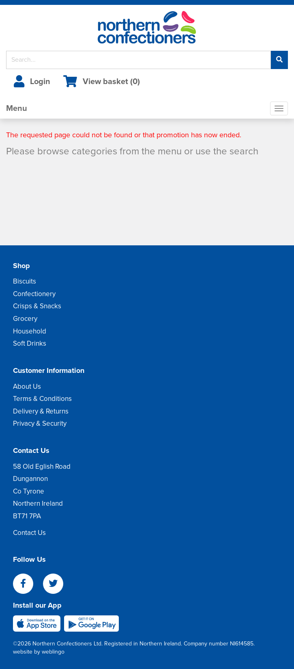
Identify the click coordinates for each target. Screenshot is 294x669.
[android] (91, 623)
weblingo (53, 651)
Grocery (25, 318)
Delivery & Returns (41, 411)
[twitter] (57, 584)
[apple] (38, 623)
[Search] (138, 60)
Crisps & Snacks (37, 306)
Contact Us (29, 532)
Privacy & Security (40, 423)
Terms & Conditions (42, 398)
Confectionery (34, 294)
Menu (16, 108)
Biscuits (24, 281)
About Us (27, 386)
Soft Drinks (29, 343)
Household (29, 331)
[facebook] (28, 584)
